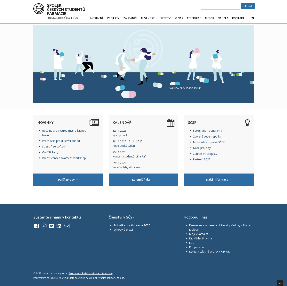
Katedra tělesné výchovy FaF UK (209, 251)
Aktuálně (96, 18)
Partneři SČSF (201, 159)
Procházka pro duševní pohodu (61, 141)
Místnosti (148, 18)
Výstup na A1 (121, 135)
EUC (191, 243)
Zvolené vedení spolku (207, 136)
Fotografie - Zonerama (207, 130)
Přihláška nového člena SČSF (132, 225)
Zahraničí (130, 18)
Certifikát (194, 18)
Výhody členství (123, 229)
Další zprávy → (68, 179)
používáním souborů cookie (108, 278)
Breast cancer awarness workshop (64, 158)
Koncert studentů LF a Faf (129, 156)
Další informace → (219, 179)
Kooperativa (196, 247)
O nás (179, 18)
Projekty (113, 18)
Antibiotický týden (124, 145)
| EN (251, 18)
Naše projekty (202, 148)
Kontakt (238, 18)
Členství (165, 18)
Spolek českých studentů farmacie (66, 8)
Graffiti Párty (50, 152)
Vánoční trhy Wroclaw (126, 167)
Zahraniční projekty (205, 154)
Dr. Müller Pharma (200, 238)
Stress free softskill (54, 146)
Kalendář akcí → (143, 179)
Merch (209, 18)
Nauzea (223, 18)
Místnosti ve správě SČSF (209, 142)
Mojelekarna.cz (198, 234)
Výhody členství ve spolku (186, 88)
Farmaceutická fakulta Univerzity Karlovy (91, 273)
